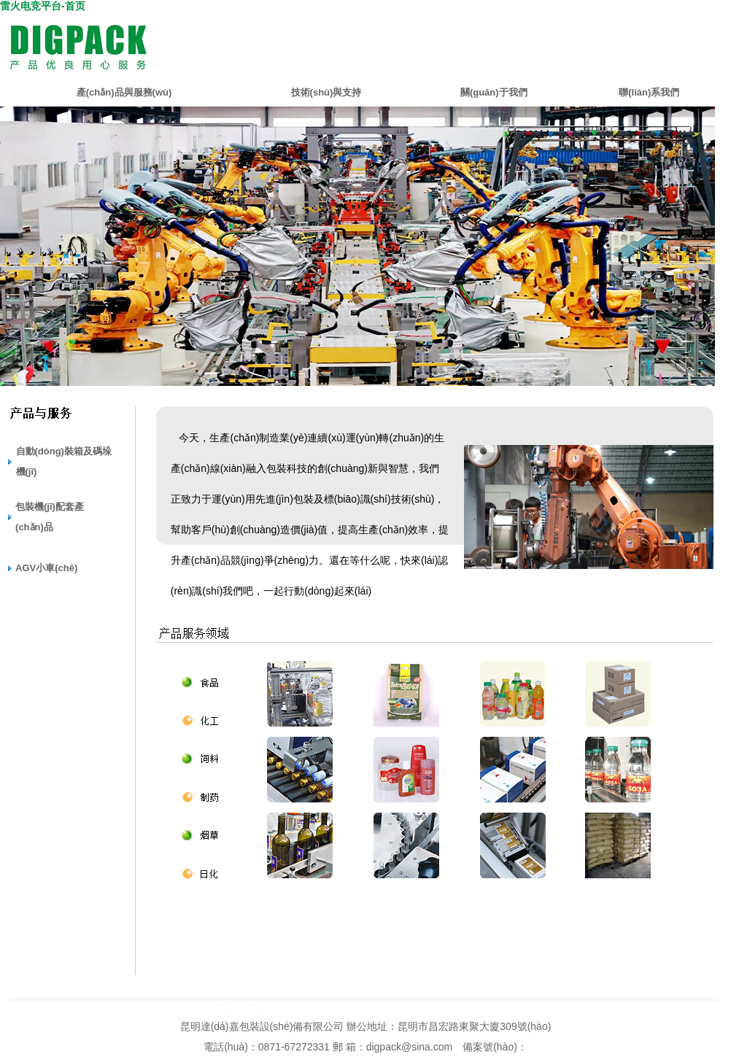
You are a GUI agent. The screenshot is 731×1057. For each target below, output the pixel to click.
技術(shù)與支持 (326, 92)
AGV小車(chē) (46, 567)
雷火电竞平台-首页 (42, 6)
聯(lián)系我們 (649, 92)
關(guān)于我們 (493, 92)
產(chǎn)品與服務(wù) (124, 92)
